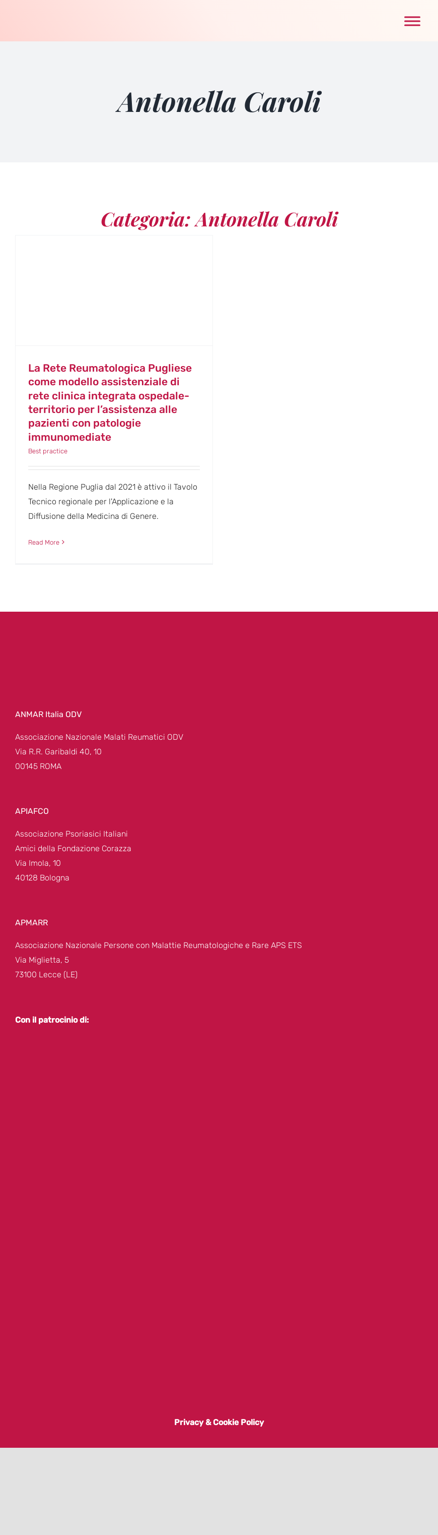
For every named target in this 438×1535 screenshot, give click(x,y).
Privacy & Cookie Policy (219, 1422)
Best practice (47, 451)
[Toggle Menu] (412, 21)
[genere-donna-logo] (48, 10)
